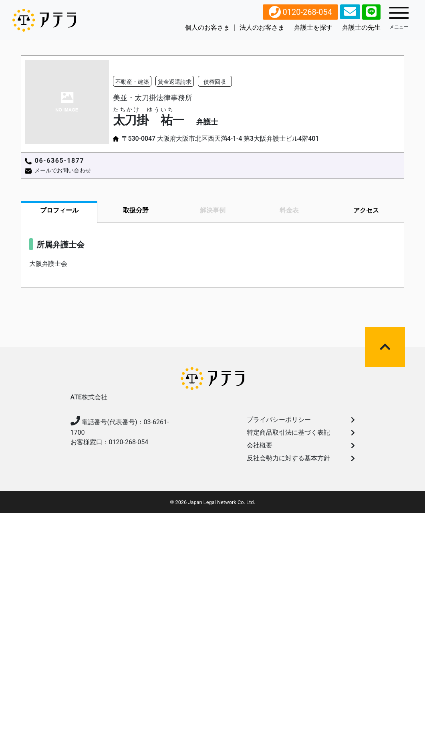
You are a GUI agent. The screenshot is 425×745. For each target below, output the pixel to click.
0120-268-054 (300, 12)
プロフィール (59, 210)
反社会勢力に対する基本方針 (301, 458)
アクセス (366, 210)
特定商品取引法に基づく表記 (301, 432)
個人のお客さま (207, 27)
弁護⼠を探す (313, 27)
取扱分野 (136, 210)
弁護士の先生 (361, 27)
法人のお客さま (262, 27)
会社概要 (301, 445)
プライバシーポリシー (301, 419)
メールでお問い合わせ (62, 170)
